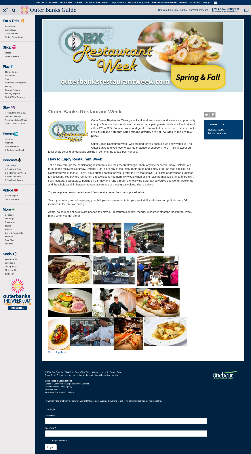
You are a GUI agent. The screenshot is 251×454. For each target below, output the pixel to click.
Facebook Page (14, 169)
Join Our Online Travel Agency (58, 387)
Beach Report (11, 196)
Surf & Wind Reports (14, 97)
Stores (8, 53)
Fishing (8, 86)
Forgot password (59, 441)
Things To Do (11, 72)
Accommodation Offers (16, 120)
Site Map (9, 244)
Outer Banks (66, 2)
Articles (8, 229)
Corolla (78, 2)
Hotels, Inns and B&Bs (15, 113)
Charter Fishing (12, 90)
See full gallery (57, 352)
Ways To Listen (14, 176)
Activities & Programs (15, 83)
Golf (7, 79)
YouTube (10, 263)
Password (50, 428)
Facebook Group (15, 180)
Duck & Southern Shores (97, 2)
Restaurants (11, 26)
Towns (8, 226)
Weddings (9, 218)
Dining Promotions (14, 37)
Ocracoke (194, 2)
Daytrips (206, 2)
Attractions (10, 75)
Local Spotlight (12, 199)
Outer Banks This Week (46, 2)
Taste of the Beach (15, 150)
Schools (9, 236)
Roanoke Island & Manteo (164, 2)
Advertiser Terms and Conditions (59, 392)
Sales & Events (12, 56)
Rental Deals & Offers (15, 123)
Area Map (9, 240)
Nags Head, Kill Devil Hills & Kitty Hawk (130, 2)
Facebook (10, 259)
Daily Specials (11, 33)
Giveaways (10, 222)
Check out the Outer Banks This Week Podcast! (183, 10)
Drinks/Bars (10, 30)
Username (50, 415)
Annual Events (12, 146)
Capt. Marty (10, 165)
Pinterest (10, 270)
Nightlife (9, 143)
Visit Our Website (216, 133)
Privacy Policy (116, 372)
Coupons (9, 215)
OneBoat (64, 401)
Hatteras (183, 2)
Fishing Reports (12, 93)
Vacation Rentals (13, 116)
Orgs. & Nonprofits (14, 233)
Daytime (9, 139)
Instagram (11, 266)
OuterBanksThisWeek (15, 173)
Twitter (9, 274)
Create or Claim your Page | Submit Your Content (67, 384)
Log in (50, 447)
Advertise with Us (52, 389)
